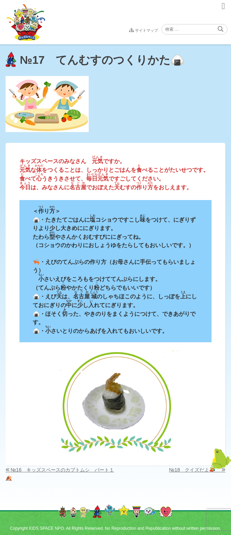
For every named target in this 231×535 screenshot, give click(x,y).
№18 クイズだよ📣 (194, 470)
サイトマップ (146, 30)
